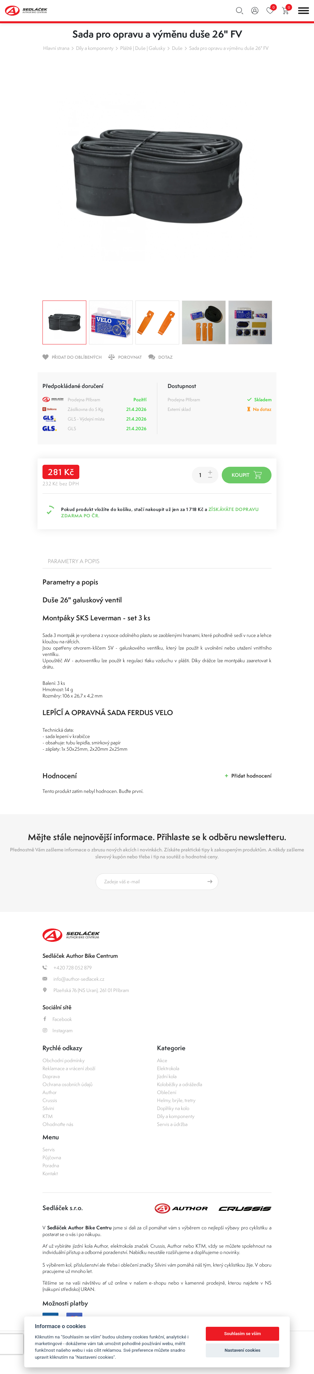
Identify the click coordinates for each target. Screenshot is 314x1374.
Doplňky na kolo (173, 1108)
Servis (48, 1149)
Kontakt (50, 1173)
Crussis (49, 1100)
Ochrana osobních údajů (67, 1084)
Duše (177, 48)
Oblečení (166, 1092)
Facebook (57, 1019)
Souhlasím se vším (242, 1333)
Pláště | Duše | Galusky (142, 48)
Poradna (50, 1165)
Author (49, 1092)
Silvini (48, 1108)
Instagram (57, 1030)
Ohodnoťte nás (57, 1124)
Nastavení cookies (243, 1350)
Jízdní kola (167, 1076)
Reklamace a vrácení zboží (68, 1068)
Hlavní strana (56, 48)
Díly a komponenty (95, 48)
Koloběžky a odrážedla (179, 1084)
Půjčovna (51, 1157)
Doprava (51, 1076)
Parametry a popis (74, 561)
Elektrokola (168, 1068)
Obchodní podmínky (63, 1060)
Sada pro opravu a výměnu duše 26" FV (229, 48)
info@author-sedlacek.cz (73, 979)
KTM (47, 1116)
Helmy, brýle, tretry (176, 1100)
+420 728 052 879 (67, 967)
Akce (162, 1060)
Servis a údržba (172, 1124)
